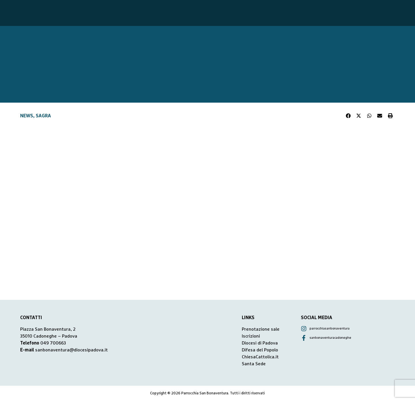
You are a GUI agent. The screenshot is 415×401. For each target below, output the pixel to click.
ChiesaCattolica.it (260, 357)
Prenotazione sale (261, 329)
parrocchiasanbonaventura (330, 328)
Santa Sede (254, 364)
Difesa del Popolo (260, 350)
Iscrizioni (251, 336)
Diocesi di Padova (260, 343)
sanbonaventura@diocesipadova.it (71, 350)
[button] (348, 116)
